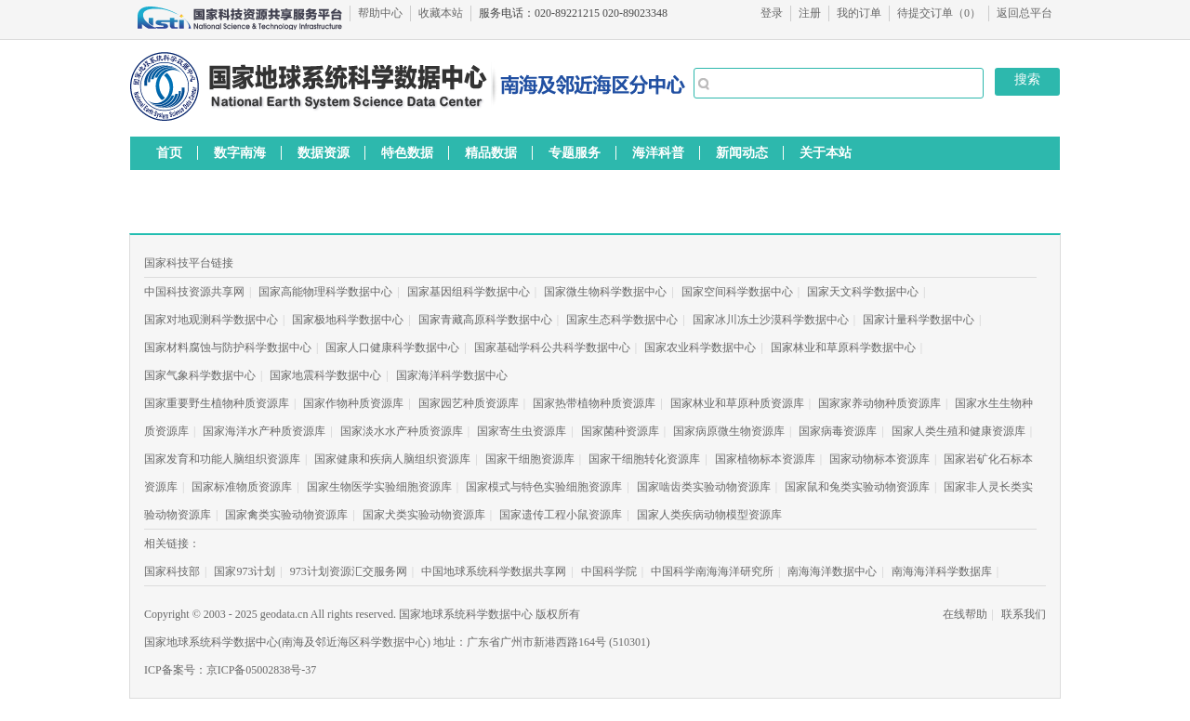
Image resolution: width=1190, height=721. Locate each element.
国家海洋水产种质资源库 (264, 431)
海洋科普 (658, 152)
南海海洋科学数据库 (942, 571)
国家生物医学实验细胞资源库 (379, 486)
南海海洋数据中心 (832, 571)
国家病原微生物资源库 (729, 431)
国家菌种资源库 (620, 431)
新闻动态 (742, 152)
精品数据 (491, 152)
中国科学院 (609, 571)
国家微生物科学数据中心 (605, 291)
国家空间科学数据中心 (737, 291)
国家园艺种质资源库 (468, 403)
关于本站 (826, 152)
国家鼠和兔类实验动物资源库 (857, 486)
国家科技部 (172, 571)
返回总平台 (1024, 13)
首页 (169, 152)
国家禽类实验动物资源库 (286, 514)
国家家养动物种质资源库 (879, 403)
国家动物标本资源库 (879, 458)
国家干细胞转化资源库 (644, 458)
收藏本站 (440, 13)
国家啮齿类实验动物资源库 (704, 486)
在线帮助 (965, 614)
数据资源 (324, 152)
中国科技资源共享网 (194, 291)
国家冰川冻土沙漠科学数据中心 (771, 319)
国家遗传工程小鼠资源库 (560, 514)
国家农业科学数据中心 (700, 347)
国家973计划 (244, 571)
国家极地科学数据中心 (347, 319)
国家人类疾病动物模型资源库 (709, 514)
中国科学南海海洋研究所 (712, 571)
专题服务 (575, 152)
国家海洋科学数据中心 (452, 375)
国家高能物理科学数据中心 (325, 291)
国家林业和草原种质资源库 (737, 403)
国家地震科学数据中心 (325, 375)
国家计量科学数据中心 (918, 319)
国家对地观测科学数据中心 (211, 319)
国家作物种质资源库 (353, 403)
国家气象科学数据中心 (200, 375)
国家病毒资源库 (838, 431)
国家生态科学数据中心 (622, 319)
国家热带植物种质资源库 (594, 403)
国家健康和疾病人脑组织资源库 (392, 458)
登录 (771, 13)
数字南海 (240, 152)
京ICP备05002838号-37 (261, 669)
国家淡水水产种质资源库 (401, 431)
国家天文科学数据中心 (863, 291)
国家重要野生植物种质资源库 (216, 403)
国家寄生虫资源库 (521, 431)
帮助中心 (380, 13)
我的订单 (859, 13)
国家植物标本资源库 (765, 458)
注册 (810, 13)
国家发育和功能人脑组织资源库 (222, 458)
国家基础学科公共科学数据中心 (552, 347)
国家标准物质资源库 (242, 486)
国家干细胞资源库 (530, 458)
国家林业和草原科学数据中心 (843, 347)
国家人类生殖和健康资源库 (958, 431)
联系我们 (1023, 614)
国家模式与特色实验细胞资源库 (544, 486)
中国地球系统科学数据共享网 (493, 571)
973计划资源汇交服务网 (348, 571)
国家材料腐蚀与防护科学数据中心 (227, 347)
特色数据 (407, 152)
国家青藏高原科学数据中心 (485, 319)
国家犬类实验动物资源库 (424, 514)
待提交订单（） (939, 13)
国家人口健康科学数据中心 (392, 347)
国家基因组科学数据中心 (468, 291)
